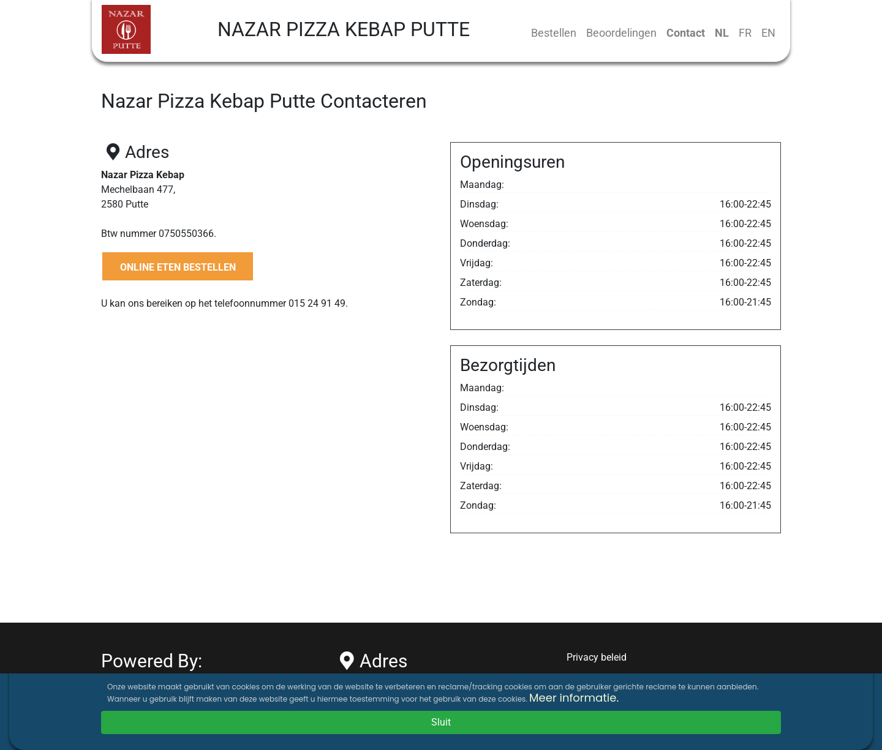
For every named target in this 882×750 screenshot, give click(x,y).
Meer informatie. (574, 697)
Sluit (441, 722)
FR (745, 32)
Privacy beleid (597, 657)
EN (768, 32)
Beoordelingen (621, 32)
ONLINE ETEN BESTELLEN (178, 267)
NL (722, 32)
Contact (685, 32)
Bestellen (553, 32)
